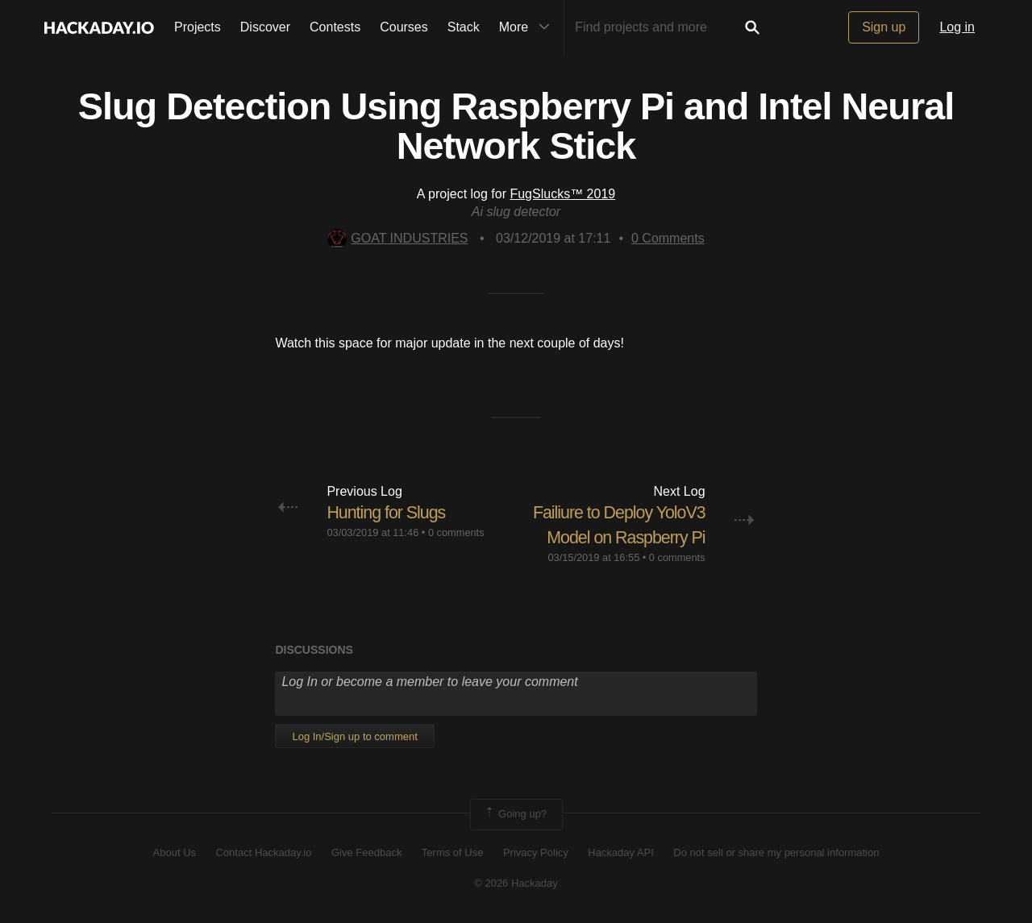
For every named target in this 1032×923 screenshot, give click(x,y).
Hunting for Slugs (388, 512)
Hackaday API (621, 852)
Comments (668, 238)
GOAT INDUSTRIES (397, 238)
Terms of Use (453, 852)
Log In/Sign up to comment (354, 736)
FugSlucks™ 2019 (562, 194)
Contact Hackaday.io (264, 852)
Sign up (883, 27)
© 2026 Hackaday (516, 883)
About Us (174, 852)
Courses (404, 27)
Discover (265, 27)
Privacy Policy (535, 852)
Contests (335, 27)
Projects (197, 27)
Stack (463, 27)
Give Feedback (366, 852)
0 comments (456, 532)
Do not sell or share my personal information (776, 852)
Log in (957, 27)
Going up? (515, 814)
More (528, 27)
